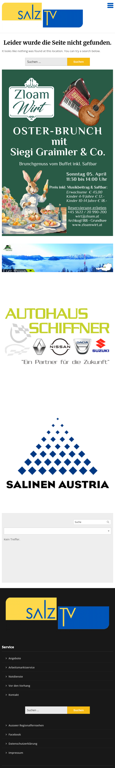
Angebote (15, 658)
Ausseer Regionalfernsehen (26, 725)
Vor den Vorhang (19, 685)
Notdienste (16, 676)
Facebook (15, 734)
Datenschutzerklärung (23, 743)
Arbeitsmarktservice (22, 667)
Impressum (16, 753)
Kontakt (14, 695)
